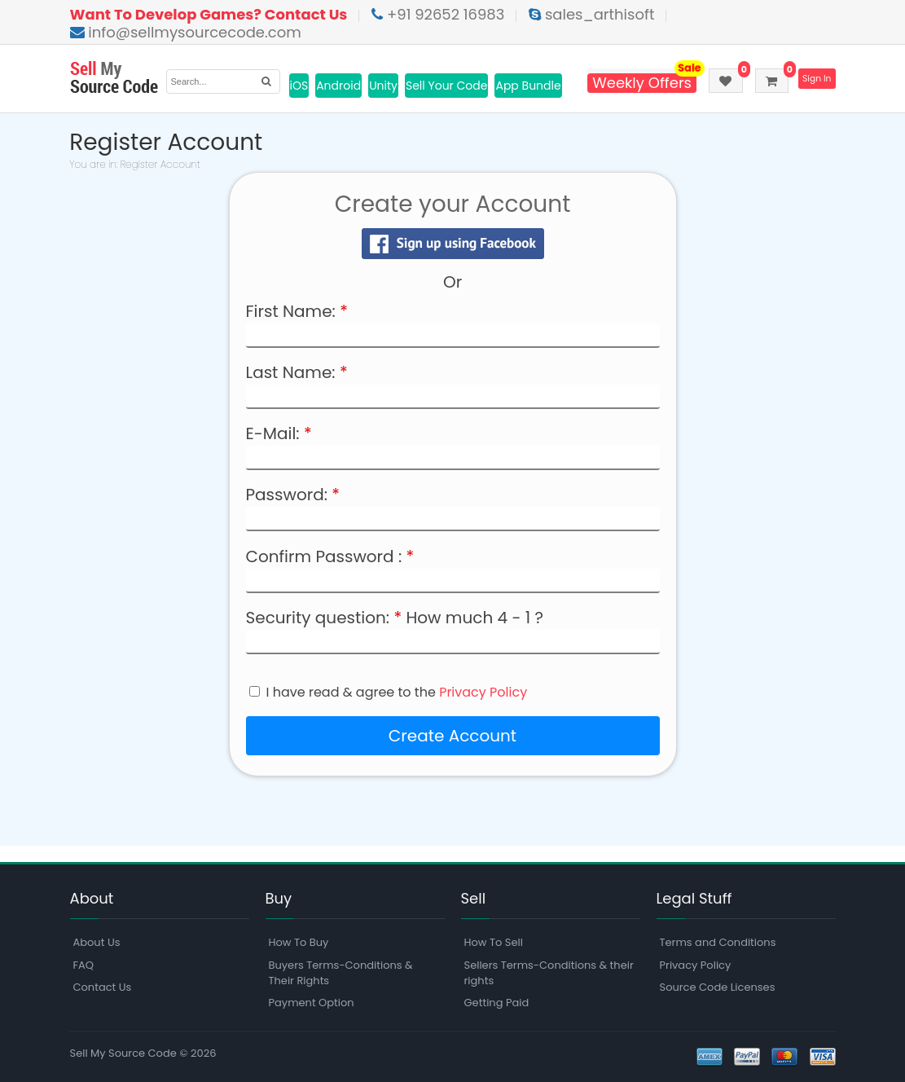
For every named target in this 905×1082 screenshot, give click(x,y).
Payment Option (311, 1002)
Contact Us (102, 987)
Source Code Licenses (717, 987)
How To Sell (493, 942)
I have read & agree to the (397, 693)
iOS (299, 85)
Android (338, 85)
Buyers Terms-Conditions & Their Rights (341, 972)
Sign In (815, 79)
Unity (383, 85)
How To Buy (299, 942)
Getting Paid (496, 1002)
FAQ (83, 965)
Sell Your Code (447, 85)
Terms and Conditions (718, 942)
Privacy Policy (483, 692)
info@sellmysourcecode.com (185, 32)
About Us (97, 942)
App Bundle (527, 85)
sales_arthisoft (591, 14)
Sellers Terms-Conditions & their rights (549, 972)
